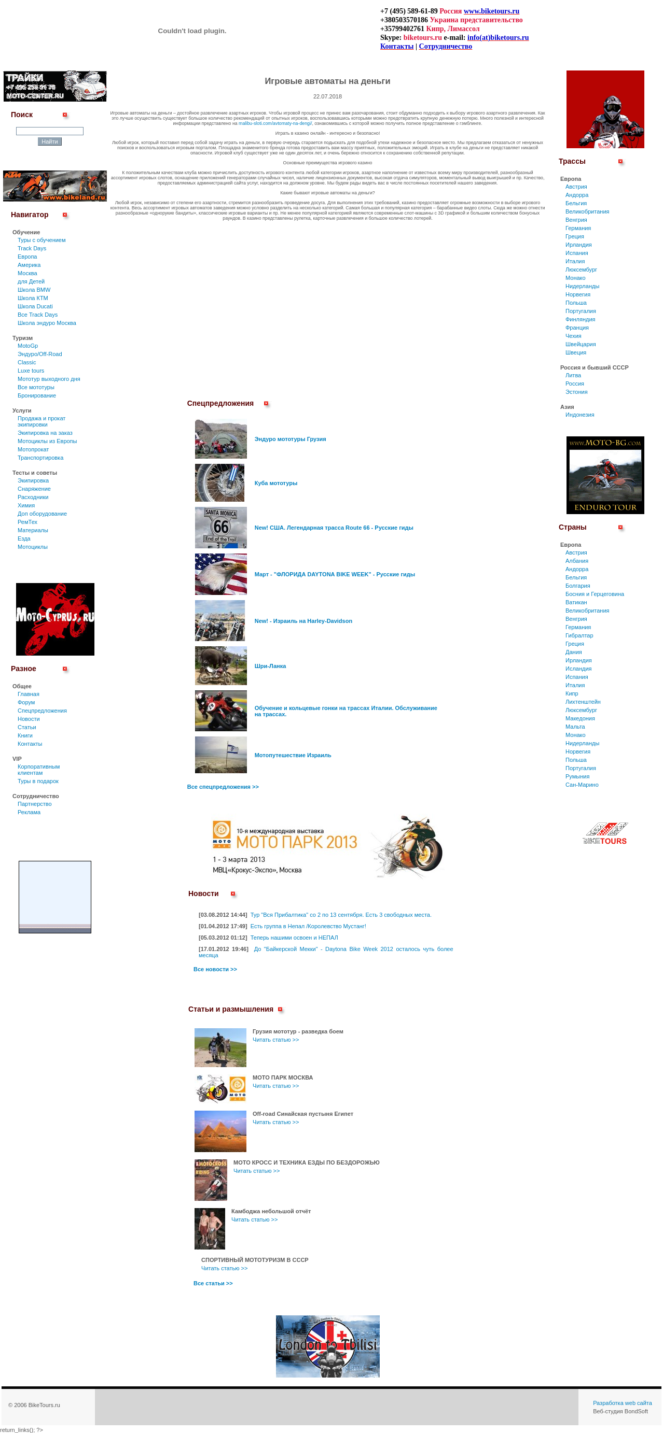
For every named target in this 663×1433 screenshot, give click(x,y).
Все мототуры (36, 387)
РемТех (27, 522)
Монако (575, 278)
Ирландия (578, 245)
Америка (29, 265)
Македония (580, 718)
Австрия (576, 186)
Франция (577, 327)
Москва (27, 273)
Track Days (32, 248)
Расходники (33, 497)
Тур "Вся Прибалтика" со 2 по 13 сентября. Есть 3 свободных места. (341, 915)
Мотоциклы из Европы (47, 441)
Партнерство (35, 804)
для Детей (31, 281)
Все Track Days (38, 314)
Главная (28, 694)
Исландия (578, 668)
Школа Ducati (35, 306)
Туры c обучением (42, 240)
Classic (27, 362)
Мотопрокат (33, 449)
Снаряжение (34, 489)
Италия (575, 261)
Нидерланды (582, 286)
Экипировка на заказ (45, 433)
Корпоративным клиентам (39, 769)
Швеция (575, 352)
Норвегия (577, 294)
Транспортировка (40, 458)
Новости (29, 719)
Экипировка (33, 480)
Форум (26, 702)
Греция (574, 236)
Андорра (576, 195)
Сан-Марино (582, 785)
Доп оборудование (42, 513)
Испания (576, 253)
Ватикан (576, 602)
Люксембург (581, 269)
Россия (574, 383)
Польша (576, 303)
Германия (578, 228)
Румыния (577, 776)
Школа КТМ (33, 298)
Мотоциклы (33, 547)
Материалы (33, 530)
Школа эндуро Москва (47, 323)
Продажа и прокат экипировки (41, 421)
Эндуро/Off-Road (40, 354)
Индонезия (580, 415)
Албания (576, 561)
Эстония (576, 392)
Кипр (571, 693)
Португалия (580, 311)
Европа (27, 256)
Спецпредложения (42, 710)
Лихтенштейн (583, 702)
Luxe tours (31, 370)
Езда (24, 538)
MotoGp (28, 346)
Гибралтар (579, 635)
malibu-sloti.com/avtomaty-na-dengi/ (275, 123)
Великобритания (587, 211)
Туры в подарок (38, 781)
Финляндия (580, 319)
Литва (573, 375)
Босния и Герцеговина (594, 594)
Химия (26, 505)
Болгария (577, 586)
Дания (573, 652)
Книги (25, 735)
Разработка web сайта (622, 1403)
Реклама (29, 812)
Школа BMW (34, 290)
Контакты (30, 744)
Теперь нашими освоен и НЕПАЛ (294, 937)
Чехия (573, 336)
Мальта (575, 726)
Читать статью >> (276, 1040)
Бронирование (37, 395)
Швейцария (580, 344)
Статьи (27, 727)
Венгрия (576, 220)
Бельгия (576, 203)
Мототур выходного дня (49, 379)
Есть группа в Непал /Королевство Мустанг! (308, 926)
